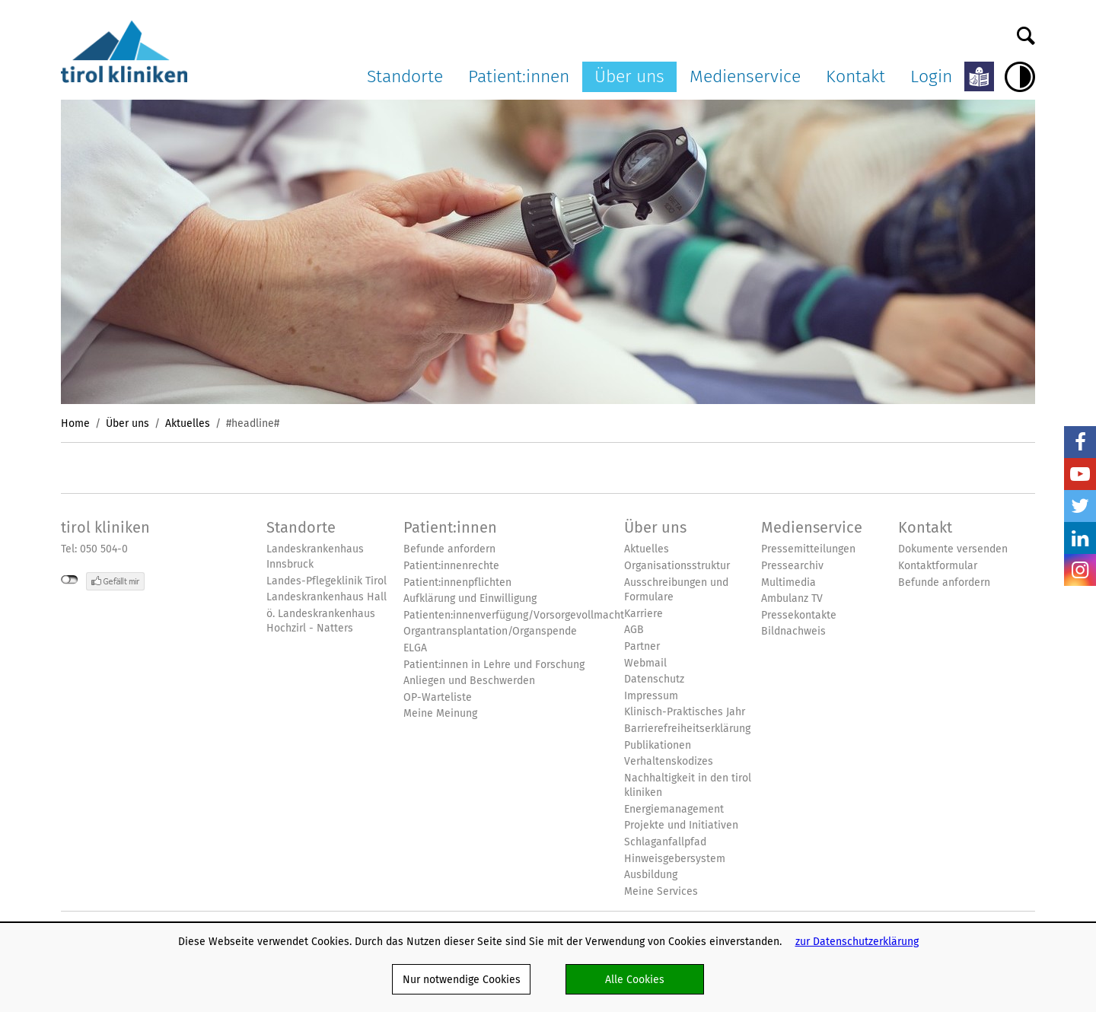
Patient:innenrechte (451, 566)
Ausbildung (650, 874)
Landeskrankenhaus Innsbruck (315, 556)
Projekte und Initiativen (681, 825)
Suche (1026, 32)
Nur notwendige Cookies (462, 979)
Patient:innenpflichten (457, 582)
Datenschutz (654, 679)
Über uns (629, 76)
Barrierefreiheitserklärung (687, 728)
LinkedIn (1080, 538)
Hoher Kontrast (1020, 77)
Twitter (1080, 506)
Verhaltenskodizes (668, 761)
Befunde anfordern (449, 549)
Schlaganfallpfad (665, 842)
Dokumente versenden (953, 549)
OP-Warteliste (437, 697)
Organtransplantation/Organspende (490, 631)
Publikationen (657, 745)
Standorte (405, 76)
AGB (634, 629)
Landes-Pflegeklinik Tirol (326, 581)
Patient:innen (518, 76)
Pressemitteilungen (808, 549)
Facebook (1080, 442)
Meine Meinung (440, 713)
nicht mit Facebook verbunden (69, 579)
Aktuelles (187, 423)
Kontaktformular (937, 566)
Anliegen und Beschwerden (469, 680)
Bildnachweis (793, 631)
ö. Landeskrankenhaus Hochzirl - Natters (320, 621)
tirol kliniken (105, 527)
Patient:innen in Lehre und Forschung (494, 664)
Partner (642, 646)
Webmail (645, 663)
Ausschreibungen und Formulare (676, 590)
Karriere (643, 613)
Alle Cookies (634, 979)
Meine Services (661, 891)
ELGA (415, 648)
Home (75, 423)
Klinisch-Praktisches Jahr (684, 712)
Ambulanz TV (792, 598)
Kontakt (855, 76)
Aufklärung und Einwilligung (470, 598)
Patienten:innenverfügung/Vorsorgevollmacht (513, 615)
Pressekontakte (798, 615)
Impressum (651, 696)
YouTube (1080, 474)
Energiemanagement (674, 809)
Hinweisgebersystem (674, 858)
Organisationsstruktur (677, 566)
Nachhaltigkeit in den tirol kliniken (687, 785)
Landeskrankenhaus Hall (326, 597)
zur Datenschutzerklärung (857, 941)
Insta (1080, 570)
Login (931, 76)
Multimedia (788, 582)
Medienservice (745, 76)
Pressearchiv (792, 566)
